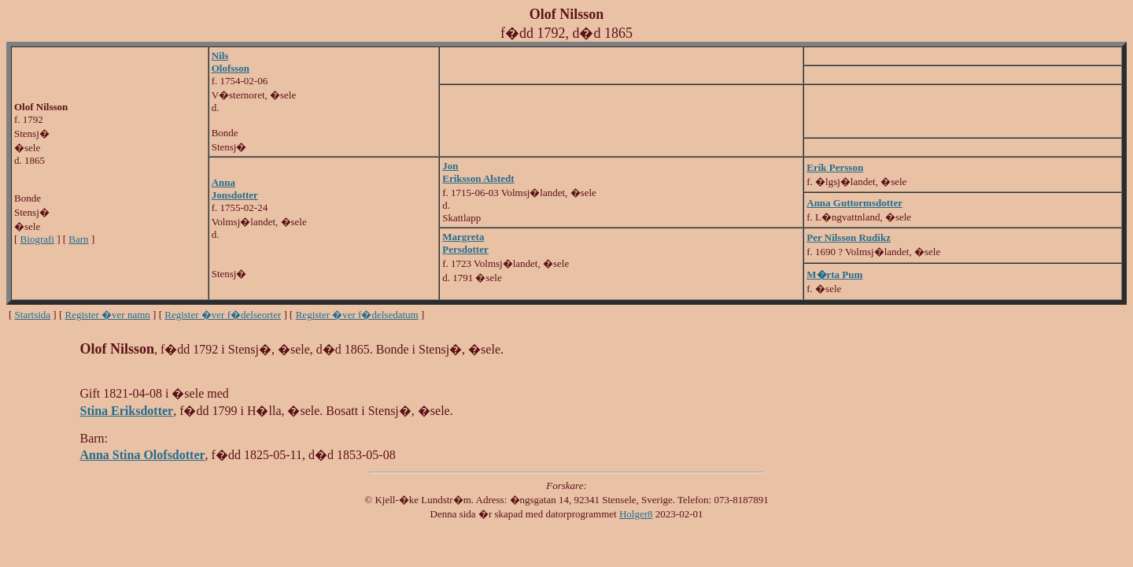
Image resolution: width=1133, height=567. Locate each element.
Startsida (33, 315)
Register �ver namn (107, 315)
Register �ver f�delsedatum (357, 315)
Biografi (37, 239)
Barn (78, 239)
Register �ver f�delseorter (222, 315)
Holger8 (636, 514)
